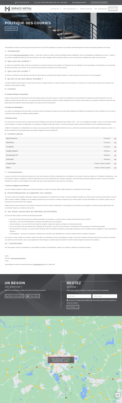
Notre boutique (86, 9)
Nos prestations (71, 8)
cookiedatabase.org (38, 264)
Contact (113, 9)
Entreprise (56, 8)
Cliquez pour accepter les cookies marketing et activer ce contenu (61, 360)
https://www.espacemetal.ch (21, 55)
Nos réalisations (101, 9)
